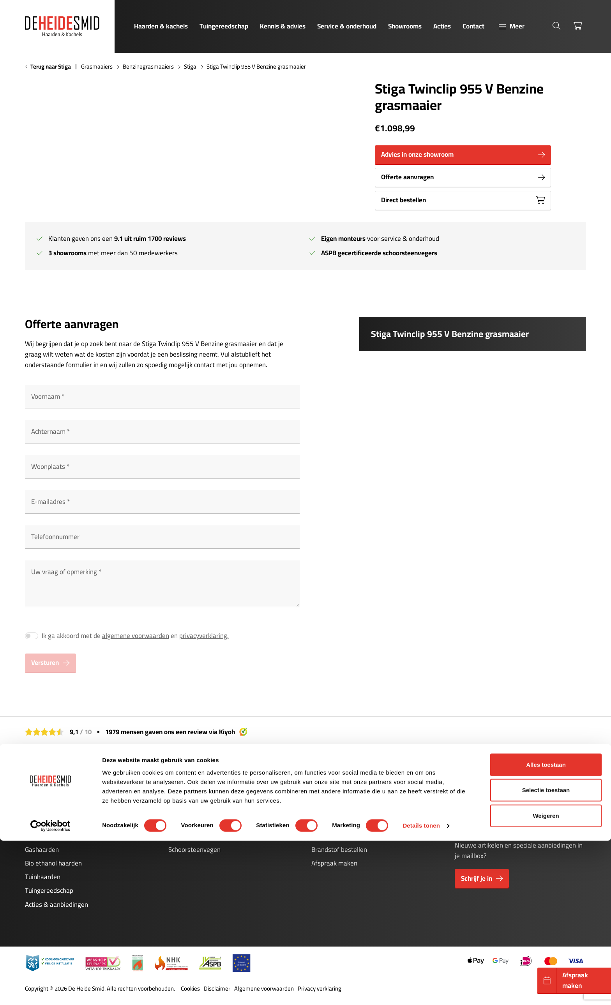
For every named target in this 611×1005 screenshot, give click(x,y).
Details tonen (421, 989)
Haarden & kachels (161, 26)
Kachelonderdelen (193, 836)
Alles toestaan (546, 928)
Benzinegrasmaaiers (148, 66)
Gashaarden (42, 849)
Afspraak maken (334, 863)
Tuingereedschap (224, 26)
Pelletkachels (43, 808)
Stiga (190, 66)
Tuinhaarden (42, 877)
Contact (473, 26)
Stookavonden (331, 836)
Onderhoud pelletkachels (203, 808)
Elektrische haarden (53, 836)
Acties (442, 26)
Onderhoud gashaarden (201, 794)
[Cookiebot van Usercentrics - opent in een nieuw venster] (50, 990)
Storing (178, 822)
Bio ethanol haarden (53, 863)
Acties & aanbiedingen (56, 904)
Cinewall (37, 822)
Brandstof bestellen (339, 849)
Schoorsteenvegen (194, 849)
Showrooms (405, 26)
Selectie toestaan (546, 954)
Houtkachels (42, 794)
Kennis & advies (283, 26)
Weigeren (546, 979)
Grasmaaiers (97, 66)
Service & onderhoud (346, 26)
